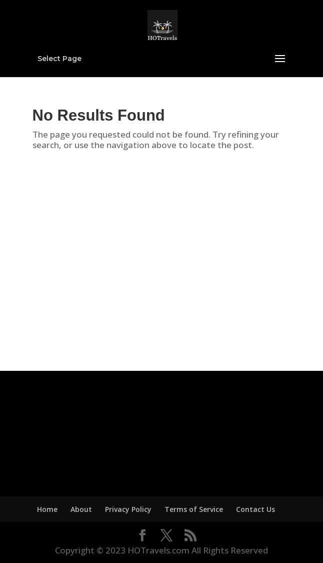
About (81, 509)
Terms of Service (193, 509)
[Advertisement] (161, 262)
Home (47, 509)
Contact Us (255, 509)
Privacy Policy (128, 509)
